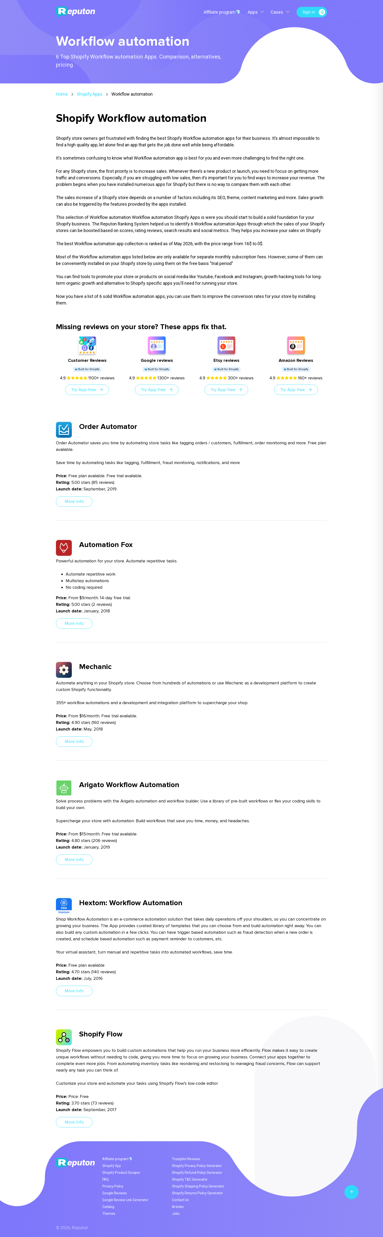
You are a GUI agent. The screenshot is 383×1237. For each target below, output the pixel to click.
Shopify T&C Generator (190, 1179)
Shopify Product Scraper (121, 1173)
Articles (178, 1207)
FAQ (105, 1179)
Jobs (176, 1214)
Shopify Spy (111, 1166)
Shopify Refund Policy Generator (197, 1173)
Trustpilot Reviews (186, 1159)
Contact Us (180, 1200)
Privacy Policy (112, 1186)
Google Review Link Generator (125, 1200)
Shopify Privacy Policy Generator (197, 1166)
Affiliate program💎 (222, 12)
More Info (74, 501)
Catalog (108, 1207)
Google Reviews (114, 1193)
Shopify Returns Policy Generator (197, 1193)
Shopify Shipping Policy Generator (198, 1186)
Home (62, 94)
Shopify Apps (90, 94)
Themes (108, 1214)
